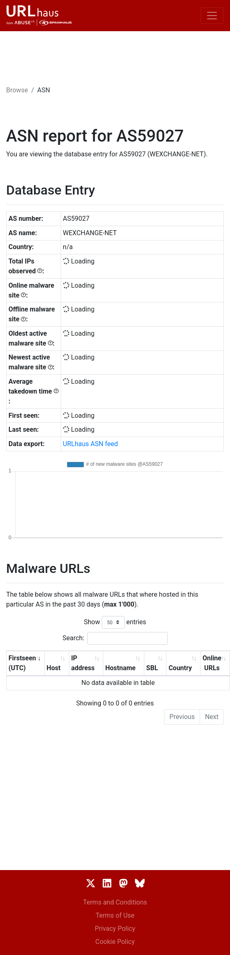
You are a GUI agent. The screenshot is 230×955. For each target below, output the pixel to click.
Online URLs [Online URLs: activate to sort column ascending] (212, 663)
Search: (114, 638)
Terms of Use (115, 915)
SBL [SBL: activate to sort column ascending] (152, 668)
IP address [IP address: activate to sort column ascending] (82, 663)
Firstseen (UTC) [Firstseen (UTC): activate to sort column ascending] (22, 663)
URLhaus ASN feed (90, 444)
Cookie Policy (115, 942)
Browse (17, 90)
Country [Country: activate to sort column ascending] (180, 668)
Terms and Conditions (115, 902)
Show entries (115, 622)
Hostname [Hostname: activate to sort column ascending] (120, 668)
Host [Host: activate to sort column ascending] (54, 668)
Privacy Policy (115, 928)
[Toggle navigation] (211, 15)
